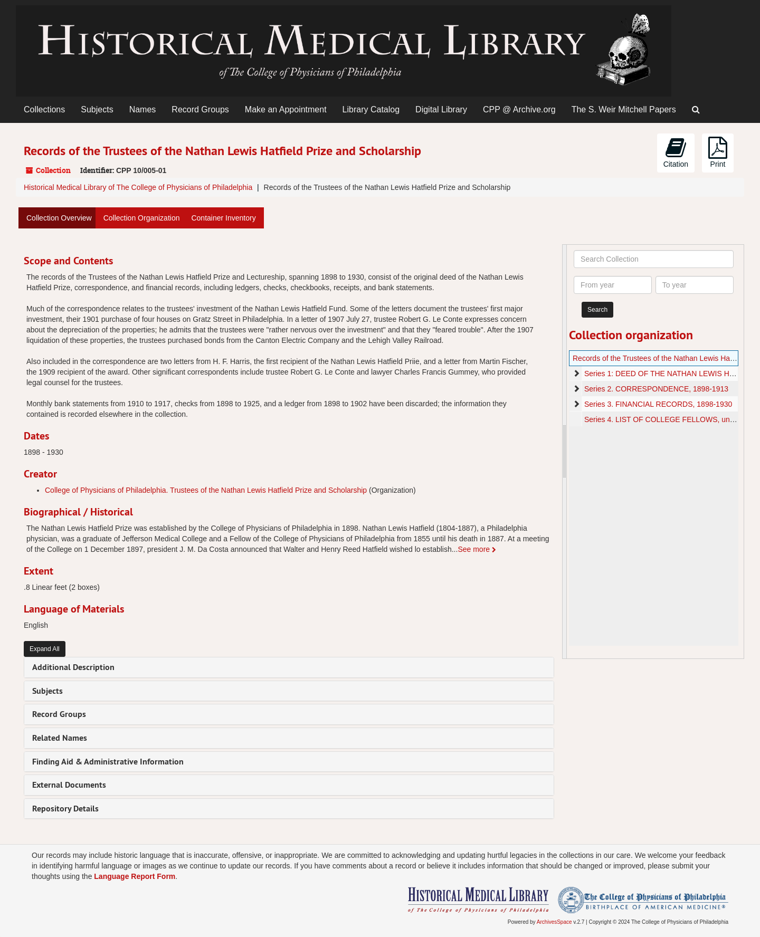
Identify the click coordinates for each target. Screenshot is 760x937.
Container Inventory (223, 218)
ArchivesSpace (554, 922)
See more (477, 549)
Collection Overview (59, 218)
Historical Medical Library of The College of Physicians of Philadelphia (138, 187)
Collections (44, 109)
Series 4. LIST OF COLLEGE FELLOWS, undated (666, 419)
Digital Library (441, 109)
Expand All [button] (45, 649)
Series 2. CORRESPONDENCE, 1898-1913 (656, 389)
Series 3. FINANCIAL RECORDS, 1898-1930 (658, 404)
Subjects (97, 109)
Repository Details (65, 808)
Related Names (59, 737)
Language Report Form (134, 876)
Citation (675, 152)
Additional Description (73, 667)
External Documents (69, 784)
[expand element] (576, 373)
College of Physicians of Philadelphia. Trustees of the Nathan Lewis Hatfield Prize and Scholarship (206, 490)
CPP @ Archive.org (519, 109)
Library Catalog (371, 109)
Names (142, 109)
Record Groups (200, 109)
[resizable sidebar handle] (565, 451)
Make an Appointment (286, 109)
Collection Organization (141, 218)
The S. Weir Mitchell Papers (624, 109)
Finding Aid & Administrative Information (108, 761)
